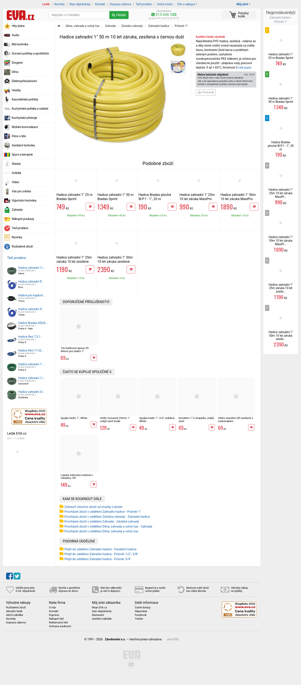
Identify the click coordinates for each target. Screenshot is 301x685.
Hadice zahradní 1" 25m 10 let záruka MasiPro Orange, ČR (197, 199)
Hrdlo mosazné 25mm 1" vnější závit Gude (115, 419)
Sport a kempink (22, 154)
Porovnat (206, 92)
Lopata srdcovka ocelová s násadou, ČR (77, 476)
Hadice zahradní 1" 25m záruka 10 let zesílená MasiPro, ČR (74, 261)
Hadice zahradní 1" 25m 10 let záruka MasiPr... (281, 193)
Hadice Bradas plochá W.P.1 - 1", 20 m (154, 197)
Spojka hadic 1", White (74, 418)
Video (15, 182)
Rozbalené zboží (22, 246)
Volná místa (164, 4)
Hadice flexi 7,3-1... (30, 336)
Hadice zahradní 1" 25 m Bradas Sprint (74, 197)
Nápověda (141, 611)
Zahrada (17, 210)
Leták (46, 4)
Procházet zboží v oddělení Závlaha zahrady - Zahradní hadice (107, 517)
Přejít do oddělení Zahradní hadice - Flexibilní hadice (100, 549)
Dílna (15, 72)
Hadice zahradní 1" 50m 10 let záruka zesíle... (281, 335)
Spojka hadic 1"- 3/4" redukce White (157, 419)
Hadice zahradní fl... (31, 281)
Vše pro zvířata (21, 191)
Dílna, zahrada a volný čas (83, 26)
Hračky (16, 90)
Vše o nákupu (186, 4)
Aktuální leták (14, 611)
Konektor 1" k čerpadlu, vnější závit (196, 419)
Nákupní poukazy (23, 219)
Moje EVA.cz (99, 607)
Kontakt (100, 4)
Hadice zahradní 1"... (31, 364)
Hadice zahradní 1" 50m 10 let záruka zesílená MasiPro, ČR (115, 261)
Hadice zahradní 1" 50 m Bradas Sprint (115, 197)
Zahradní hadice (158, 26)
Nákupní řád (56, 618)
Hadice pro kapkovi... (31, 295)
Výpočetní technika (24, 200)
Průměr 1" (181, 26)
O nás (52, 607)
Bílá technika (20, 44)
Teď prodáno (144, 4)
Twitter (139, 618)
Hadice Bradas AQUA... (33, 323)
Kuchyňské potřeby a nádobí (30, 108)
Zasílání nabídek (102, 618)
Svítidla (16, 173)
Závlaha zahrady (132, 26)
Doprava (54, 615)
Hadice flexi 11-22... (31, 350)
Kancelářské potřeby (25, 99)
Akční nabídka (14, 615)
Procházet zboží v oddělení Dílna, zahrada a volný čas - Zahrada (108, 526)
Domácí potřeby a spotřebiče (30, 53)
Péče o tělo (19, 136)
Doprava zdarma (120, 4)
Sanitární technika (23, 145)
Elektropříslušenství (24, 81)
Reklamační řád (58, 622)
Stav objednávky (80, 4)
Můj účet (242, 4)
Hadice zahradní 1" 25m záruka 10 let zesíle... (281, 288)
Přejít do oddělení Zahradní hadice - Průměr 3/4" (97, 559)
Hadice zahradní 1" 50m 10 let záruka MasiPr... (281, 240)
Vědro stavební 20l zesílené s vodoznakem (235, 419)
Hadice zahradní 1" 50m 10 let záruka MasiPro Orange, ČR (238, 199)
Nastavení (98, 615)
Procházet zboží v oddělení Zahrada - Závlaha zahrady (101, 521)
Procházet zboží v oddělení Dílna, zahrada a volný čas (101, 531)
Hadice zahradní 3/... (31, 391)
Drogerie (17, 63)
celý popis (244, 67)
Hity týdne (18, 26)
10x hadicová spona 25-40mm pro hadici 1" (75, 349)
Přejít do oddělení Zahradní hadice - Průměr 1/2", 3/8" (101, 554)
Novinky (59, 4)
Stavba (16, 164)
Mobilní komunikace (25, 127)
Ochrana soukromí (60, 626)
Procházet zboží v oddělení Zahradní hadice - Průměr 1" (102, 512)
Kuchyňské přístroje (24, 118)
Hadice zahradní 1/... (31, 267)
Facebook (141, 615)
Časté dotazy (142, 607)
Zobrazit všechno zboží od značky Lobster (93, 507)
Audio (15, 35)
